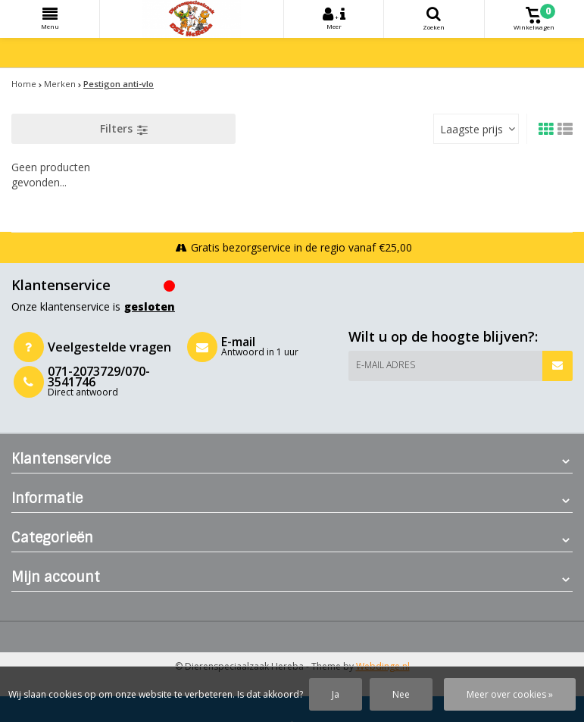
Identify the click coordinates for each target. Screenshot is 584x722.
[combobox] (476, 129)
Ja (335, 694)
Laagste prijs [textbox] (471, 129)
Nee (401, 694)
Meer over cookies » (510, 694)
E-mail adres (385, 364)
